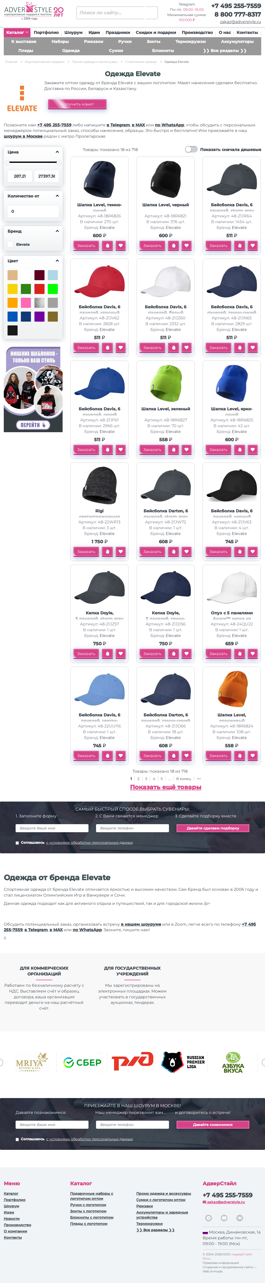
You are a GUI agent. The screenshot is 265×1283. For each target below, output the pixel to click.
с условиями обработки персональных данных (89, 842)
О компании (15, 1231)
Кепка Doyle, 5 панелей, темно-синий (165, 619)
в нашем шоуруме (141, 924)
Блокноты (163, 50)
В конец (184, 778)
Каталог (17, 32)
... (169, 778)
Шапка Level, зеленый (165, 409)
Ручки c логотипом (88, 1205)
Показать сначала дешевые (230, 149)
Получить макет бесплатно (77, 105)
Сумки (116, 50)
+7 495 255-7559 (236, 6)
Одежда (71, 50)
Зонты (153, 41)
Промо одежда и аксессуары (163, 1193)
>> (199, 778)
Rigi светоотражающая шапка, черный (99, 517)
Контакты (247, 32)
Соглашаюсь (74, 843)
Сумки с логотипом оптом (160, 1200)
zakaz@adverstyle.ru (240, 21)
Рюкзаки (93, 41)
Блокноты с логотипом (91, 1217)
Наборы (60, 41)
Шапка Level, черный (165, 205)
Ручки (124, 41)
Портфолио (46, 32)
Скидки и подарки (156, 32)
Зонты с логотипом (88, 1211)
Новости (12, 1218)
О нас (225, 32)
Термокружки (190, 41)
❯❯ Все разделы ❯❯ (225, 50)
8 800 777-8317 (237, 14)
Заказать (86, 245)
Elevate (107, 227)
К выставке (23, 41)
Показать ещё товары (165, 787)
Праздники (118, 32)
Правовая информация (221, 1263)
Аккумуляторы (237, 41)
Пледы (25, 50)
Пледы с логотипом (88, 1223)
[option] (32, 1062)
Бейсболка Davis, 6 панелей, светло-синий (99, 721)
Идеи (94, 32)
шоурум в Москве (23, 136)
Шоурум (73, 32)
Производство (197, 32)
